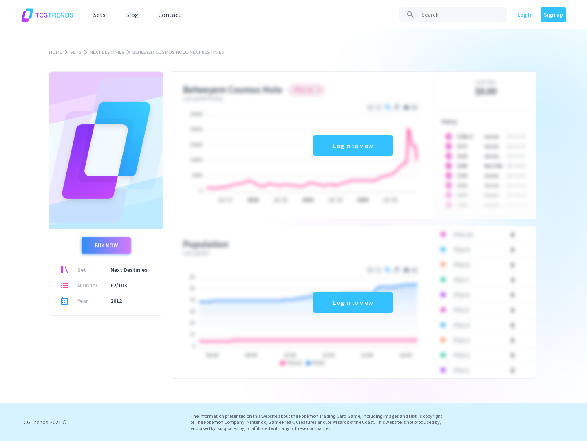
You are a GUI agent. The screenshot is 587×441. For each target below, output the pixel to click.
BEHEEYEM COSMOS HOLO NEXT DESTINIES (178, 52)
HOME (55, 52)
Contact (169, 15)
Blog (132, 15)
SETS (76, 52)
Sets (99, 15)
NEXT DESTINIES (107, 52)
